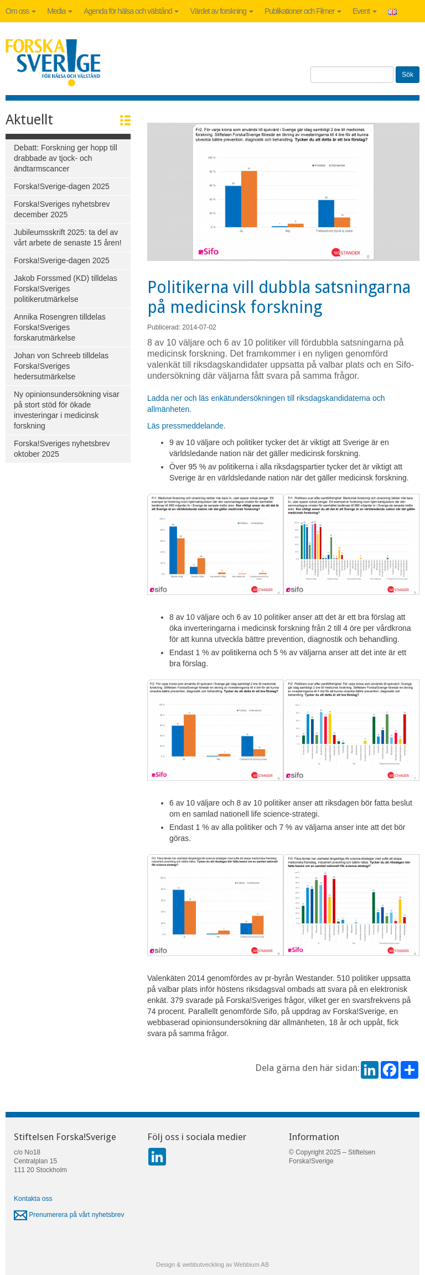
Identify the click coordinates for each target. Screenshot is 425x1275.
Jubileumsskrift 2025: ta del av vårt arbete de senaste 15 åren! (68, 237)
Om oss (21, 11)
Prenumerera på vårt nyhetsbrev (69, 1215)
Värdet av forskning (221, 11)
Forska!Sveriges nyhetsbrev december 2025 (62, 209)
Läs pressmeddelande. (186, 425)
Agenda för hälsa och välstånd (131, 11)
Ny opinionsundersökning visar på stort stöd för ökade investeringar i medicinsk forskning (67, 410)
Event (365, 11)
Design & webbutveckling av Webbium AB (212, 1264)
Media (59, 11)
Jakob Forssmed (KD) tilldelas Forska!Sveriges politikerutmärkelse (65, 289)
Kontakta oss (33, 1199)
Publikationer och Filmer (303, 11)
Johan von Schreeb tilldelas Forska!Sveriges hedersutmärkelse (61, 366)
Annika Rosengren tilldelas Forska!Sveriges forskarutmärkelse (60, 327)
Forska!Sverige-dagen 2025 (62, 186)
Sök (407, 75)
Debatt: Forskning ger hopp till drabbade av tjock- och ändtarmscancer (65, 158)
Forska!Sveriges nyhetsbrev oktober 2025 (62, 448)
